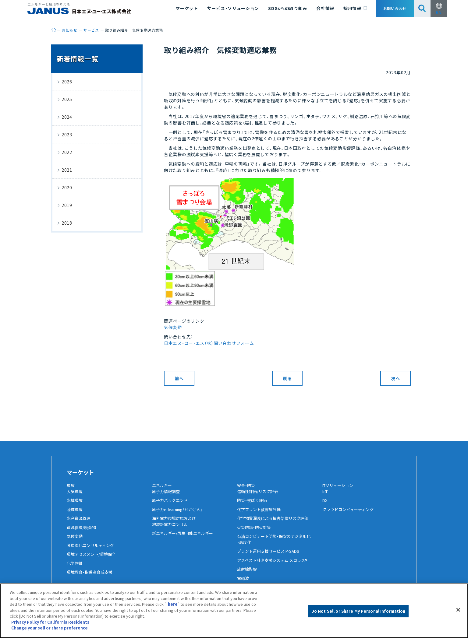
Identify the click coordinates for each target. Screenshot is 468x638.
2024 (67, 117)
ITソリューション (339, 485)
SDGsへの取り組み (287, 8)
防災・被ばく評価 (253, 505)
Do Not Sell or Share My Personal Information (358, 611)
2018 (67, 223)
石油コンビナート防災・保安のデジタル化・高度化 (276, 544)
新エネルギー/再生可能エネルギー (185, 538)
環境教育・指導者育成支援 (91, 577)
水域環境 (75, 505)
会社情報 (325, 8)
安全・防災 (247, 485)
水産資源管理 (79, 523)
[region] (234, 610)
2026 (67, 82)
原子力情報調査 (167, 496)
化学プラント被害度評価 (260, 514)
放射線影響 (247, 574)
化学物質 (75, 568)
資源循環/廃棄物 (82, 532)
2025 (67, 99)
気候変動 (173, 327)
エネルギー (162, 485)
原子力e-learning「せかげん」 (180, 514)
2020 (67, 187)
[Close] (458, 610)
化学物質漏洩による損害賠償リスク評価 (275, 523)
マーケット (187, 8)
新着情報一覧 (77, 58)
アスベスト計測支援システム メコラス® (275, 565)
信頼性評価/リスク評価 (259, 496)
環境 (71, 485)
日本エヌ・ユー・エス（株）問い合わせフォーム (209, 343)
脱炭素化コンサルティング (92, 550)
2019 (67, 205)
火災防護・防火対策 (255, 532)
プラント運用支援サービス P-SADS (270, 556)
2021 (67, 170)
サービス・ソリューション (233, 8)
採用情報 (355, 8)
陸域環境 (75, 514)
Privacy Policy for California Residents (50, 622)
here (173, 604)
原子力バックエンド (171, 505)
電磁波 (243, 583)
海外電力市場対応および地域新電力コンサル (175, 526)
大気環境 (75, 496)
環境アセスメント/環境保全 (93, 559)
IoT (325, 496)
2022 (67, 152)
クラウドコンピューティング (350, 514)
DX (325, 505)
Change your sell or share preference (49, 628)
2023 (67, 134)
